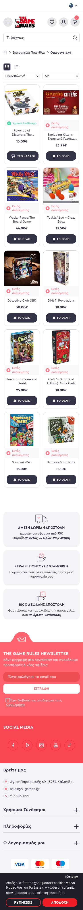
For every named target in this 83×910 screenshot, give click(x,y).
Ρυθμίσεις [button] (23, 902)
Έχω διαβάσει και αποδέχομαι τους (34, 702)
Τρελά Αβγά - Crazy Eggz (61, 219)
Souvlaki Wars (22, 462)
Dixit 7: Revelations (61, 300)
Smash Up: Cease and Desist (21, 381)
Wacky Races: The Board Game (22, 219)
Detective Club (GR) (22, 300)
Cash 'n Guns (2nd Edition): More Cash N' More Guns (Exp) (61, 381)
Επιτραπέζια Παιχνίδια (28, 52)
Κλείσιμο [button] (71, 876)
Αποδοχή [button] (59, 902)
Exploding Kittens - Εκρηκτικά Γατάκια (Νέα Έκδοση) (61, 137)
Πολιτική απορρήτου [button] (50, 893)
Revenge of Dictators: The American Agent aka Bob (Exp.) (22, 133)
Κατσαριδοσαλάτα (61, 462)
